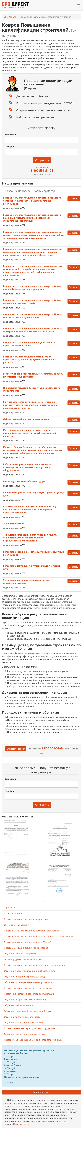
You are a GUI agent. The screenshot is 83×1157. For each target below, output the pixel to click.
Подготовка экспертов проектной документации (29, 993)
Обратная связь (21, 1124)
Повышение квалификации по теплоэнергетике (28, 988)
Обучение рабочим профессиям (20, 953)
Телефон (9, 146)
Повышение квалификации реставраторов (26, 919)
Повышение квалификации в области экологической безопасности (38, 936)
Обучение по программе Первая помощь (25, 999)
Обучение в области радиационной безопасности (30, 970)
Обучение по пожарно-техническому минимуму (29, 982)
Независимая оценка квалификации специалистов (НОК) (33, 1039)
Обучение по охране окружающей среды (25, 976)
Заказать (73, 198)
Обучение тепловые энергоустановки (23, 1022)
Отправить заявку (41, 1092)
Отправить (42, 160)
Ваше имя (10, 134)
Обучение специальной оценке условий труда (27, 1011)
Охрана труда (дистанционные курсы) (23, 959)
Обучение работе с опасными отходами (24, 1034)
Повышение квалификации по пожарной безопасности (32, 930)
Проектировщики (13, 913)
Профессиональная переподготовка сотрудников (29, 1028)
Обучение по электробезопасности (22, 1016)
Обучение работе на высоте (18, 1005)
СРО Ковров (10, 16)
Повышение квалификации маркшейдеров (26, 947)
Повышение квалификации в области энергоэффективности (35, 965)
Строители (9, 907)
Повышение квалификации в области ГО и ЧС (27, 942)
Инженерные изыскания (16, 924)
